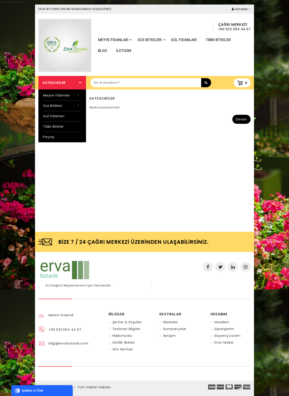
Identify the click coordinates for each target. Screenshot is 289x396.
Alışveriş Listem (227, 335)
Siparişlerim (224, 329)
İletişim (169, 335)
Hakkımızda (122, 335)
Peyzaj (48, 137)
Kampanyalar (174, 329)
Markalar (170, 322)
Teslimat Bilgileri (126, 329)
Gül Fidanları (184, 40)
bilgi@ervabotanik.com (69, 343)
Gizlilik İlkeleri (123, 342)
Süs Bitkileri (151, 41)
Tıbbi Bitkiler (218, 40)
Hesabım (221, 322)
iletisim (123, 51)
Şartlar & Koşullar (127, 322)
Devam (241, 119)
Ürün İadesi (223, 342)
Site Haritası (122, 349)
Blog (102, 51)
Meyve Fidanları (114, 41)
